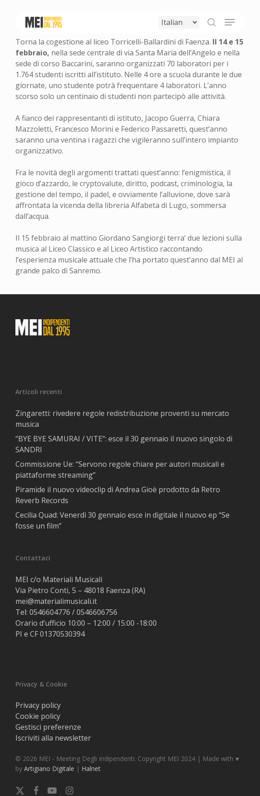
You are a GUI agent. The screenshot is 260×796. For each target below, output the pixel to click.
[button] (230, 22)
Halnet (91, 768)
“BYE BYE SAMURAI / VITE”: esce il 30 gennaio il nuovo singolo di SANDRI (123, 444)
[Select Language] (179, 22)
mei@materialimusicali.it (56, 601)
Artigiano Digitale (49, 768)
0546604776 (49, 612)
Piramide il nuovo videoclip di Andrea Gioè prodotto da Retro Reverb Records (117, 495)
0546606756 (97, 612)
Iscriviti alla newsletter (53, 738)
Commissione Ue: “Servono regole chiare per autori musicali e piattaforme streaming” (120, 469)
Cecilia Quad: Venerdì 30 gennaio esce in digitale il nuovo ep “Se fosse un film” (122, 520)
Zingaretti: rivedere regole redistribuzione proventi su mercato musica (122, 418)
